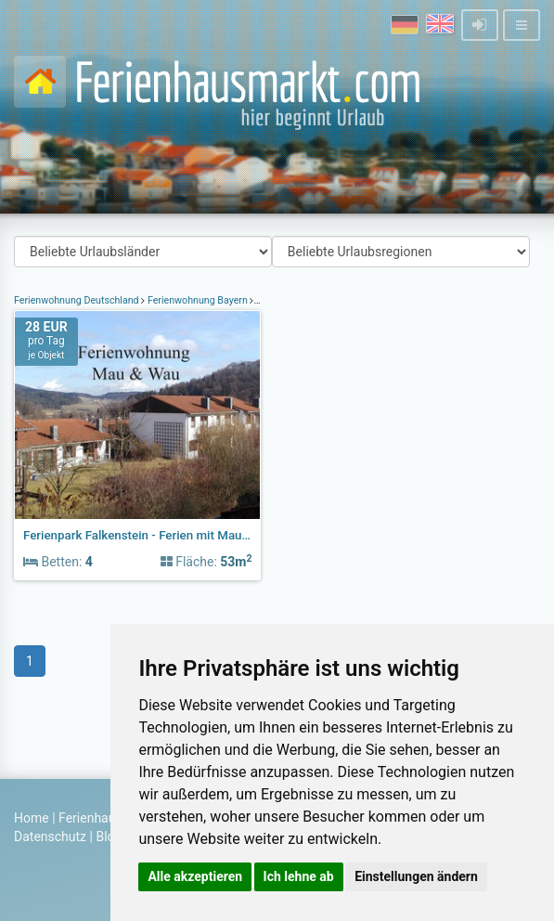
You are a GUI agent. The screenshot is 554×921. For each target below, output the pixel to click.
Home (31, 818)
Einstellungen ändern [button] (416, 876)
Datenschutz (50, 836)
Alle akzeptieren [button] (195, 876)
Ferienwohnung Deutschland (77, 300)
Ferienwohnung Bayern (197, 300)
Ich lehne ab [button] (299, 876)
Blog (109, 836)
